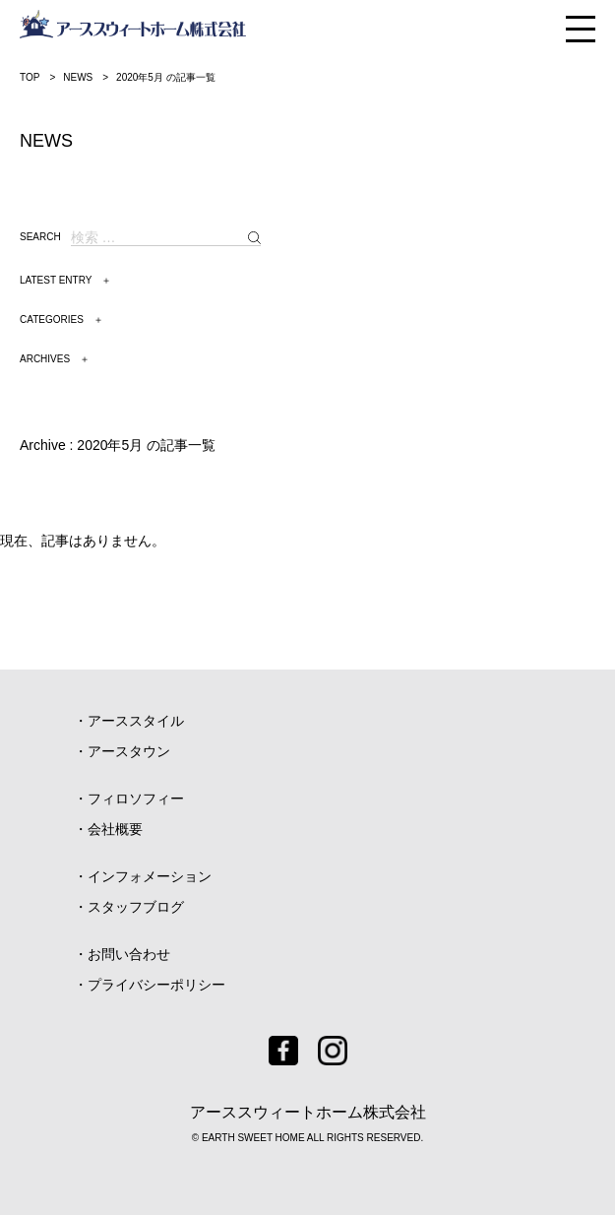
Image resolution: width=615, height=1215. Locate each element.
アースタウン (129, 751)
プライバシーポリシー (156, 984)
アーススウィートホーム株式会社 (308, 1112)
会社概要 (115, 829)
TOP (29, 77)
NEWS (77, 77)
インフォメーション (150, 876)
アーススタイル (136, 721)
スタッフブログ (136, 907)
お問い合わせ (129, 954)
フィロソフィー (136, 798)
